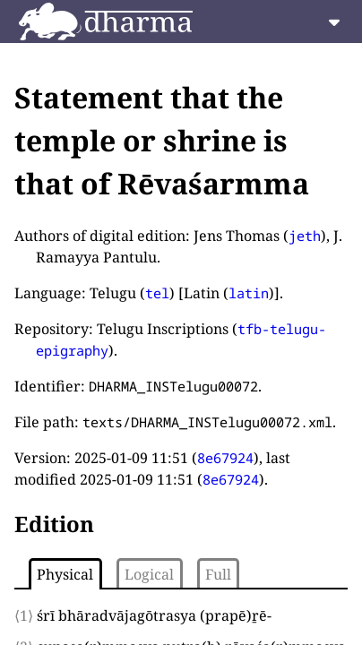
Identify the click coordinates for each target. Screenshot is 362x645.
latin (248, 293)
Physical (65, 574)
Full (218, 574)
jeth (305, 236)
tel (157, 293)
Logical (149, 574)
